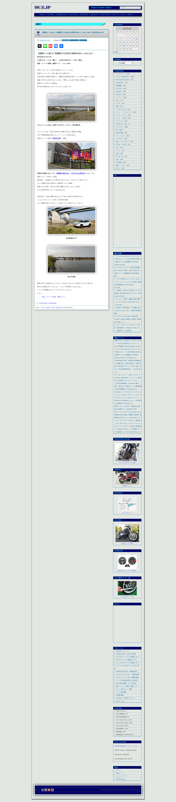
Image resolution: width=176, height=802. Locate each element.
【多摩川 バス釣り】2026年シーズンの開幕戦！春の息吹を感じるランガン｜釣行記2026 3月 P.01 (127, 293)
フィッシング (74, 40)
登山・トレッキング (122, 141)
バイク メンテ (121, 115)
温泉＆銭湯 (65, 40)
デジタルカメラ (121, 109)
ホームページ (120, 73)
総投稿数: (119, 731)
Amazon (118, 94)
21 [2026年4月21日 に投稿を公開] (124, 45)
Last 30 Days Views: (122, 723)
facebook (119, 91)
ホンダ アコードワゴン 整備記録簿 (127, 674)
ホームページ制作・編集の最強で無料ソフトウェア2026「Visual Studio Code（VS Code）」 (127, 301)
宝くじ (118, 168)
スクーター (119, 127)
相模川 (48, 307)
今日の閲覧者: (120, 714)
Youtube (127, 613)
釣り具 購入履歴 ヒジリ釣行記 (126, 683)
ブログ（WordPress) (122, 76)
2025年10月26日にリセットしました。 (127, 746)
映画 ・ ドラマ (120, 165)
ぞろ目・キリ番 (121, 144)
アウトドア (83, 40)
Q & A (123, 14)
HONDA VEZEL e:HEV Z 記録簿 (126, 654)
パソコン (119, 97)
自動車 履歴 (120, 695)
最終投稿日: (120, 734)
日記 (117, 159)
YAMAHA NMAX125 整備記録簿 (126, 671)
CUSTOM (50, 14)
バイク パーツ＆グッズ (124, 112)
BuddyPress (120, 82)
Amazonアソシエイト (123, 651)
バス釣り (42, 307)
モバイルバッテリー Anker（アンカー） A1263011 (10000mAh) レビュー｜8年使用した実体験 (127, 377)
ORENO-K (94, 14)
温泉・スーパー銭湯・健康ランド (53, 297)
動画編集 (119, 85)
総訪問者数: (120, 728)
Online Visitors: (121, 711)
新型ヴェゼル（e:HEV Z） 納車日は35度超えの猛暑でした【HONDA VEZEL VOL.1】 (127, 409)
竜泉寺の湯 (59, 307)
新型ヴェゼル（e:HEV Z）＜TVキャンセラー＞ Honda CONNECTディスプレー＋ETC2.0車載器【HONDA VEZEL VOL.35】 (127, 343)
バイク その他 (121, 118)
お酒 (117, 153)
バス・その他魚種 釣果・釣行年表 (127, 680)
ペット (118, 150)
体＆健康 (119, 162)
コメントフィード (121, 776)
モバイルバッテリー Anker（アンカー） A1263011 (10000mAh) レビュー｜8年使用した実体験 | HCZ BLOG (127, 400)
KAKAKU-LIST (62, 14)
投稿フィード (120, 773)
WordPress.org (120, 779)
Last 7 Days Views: (122, 720)
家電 (117, 106)
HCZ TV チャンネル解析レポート (126, 659)
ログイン (119, 770)
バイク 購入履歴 (121, 692)
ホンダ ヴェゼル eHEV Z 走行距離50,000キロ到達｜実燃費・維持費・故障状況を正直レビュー (127, 319)
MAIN (42, 14)
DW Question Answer (122, 79)
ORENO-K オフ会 (121, 124)
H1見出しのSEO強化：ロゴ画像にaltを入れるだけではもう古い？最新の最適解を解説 (127, 310)
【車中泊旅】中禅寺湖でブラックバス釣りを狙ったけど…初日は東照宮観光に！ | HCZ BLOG (127, 366)
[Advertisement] (127, 212)
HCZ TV (116, 14)
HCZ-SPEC (74, 14)
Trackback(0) (52, 303)
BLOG (130, 14)
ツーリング (119, 121)
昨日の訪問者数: (121, 717)
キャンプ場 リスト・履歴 (124, 689)
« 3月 (115, 52)
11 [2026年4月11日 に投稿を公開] (137, 39)
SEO (117, 100)
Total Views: (120, 725)
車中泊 (53, 307)
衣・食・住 (119, 156)
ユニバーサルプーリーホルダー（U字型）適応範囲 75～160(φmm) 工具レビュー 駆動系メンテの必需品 (127, 327)
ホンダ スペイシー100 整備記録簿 (127, 677)
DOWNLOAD (105, 14)
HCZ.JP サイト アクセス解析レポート (128, 657)
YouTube (119, 88)
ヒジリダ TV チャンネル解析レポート (128, 662)
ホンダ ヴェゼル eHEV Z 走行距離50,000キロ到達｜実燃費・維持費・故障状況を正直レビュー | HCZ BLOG (127, 414)
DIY (117, 147)
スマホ (118, 103)
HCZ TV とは (120, 701)
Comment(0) (43, 303)
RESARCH (84, 14)
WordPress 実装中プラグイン (126, 698)
